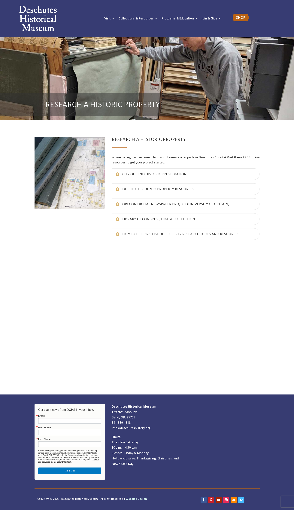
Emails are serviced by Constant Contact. (68, 461)
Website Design (136, 498)
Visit (107, 18)
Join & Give (209, 18)
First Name (44, 427)
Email (41, 416)
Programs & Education (178, 18)
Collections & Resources (136, 18)
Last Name (44, 439)
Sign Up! (70, 470)
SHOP (240, 17)
